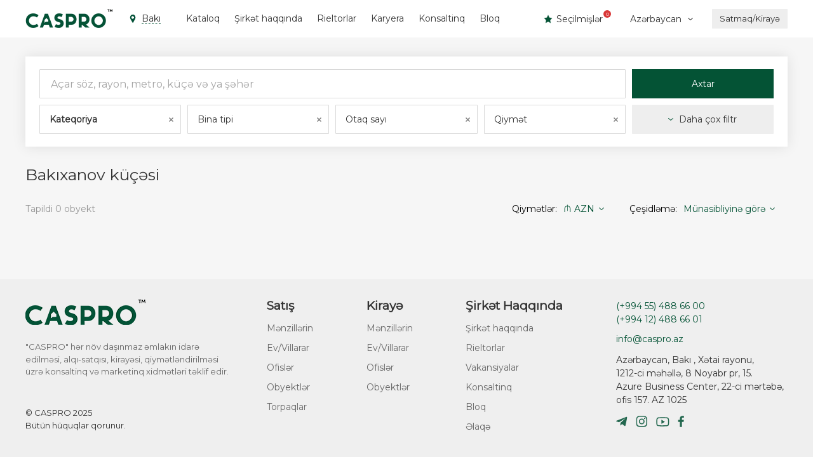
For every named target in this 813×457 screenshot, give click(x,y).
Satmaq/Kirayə (750, 18)
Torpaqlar (287, 407)
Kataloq (203, 18)
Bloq (490, 18)
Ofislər (280, 367)
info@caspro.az (649, 339)
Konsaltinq (442, 18)
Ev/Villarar (288, 348)
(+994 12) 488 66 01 (659, 319)
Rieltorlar (336, 18)
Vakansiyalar (492, 367)
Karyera (387, 18)
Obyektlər (288, 387)
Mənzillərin (290, 328)
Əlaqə (478, 426)
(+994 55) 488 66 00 (660, 306)
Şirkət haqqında (268, 18)
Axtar (703, 83)
